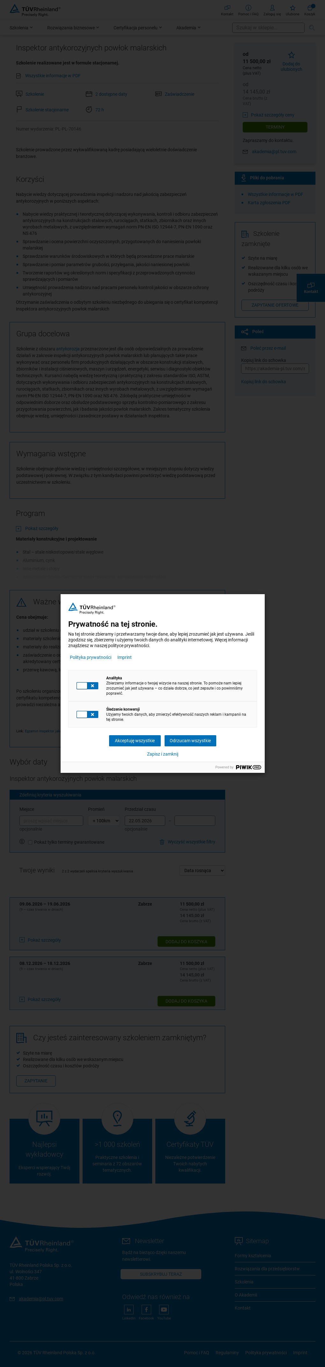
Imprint (124, 657)
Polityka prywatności (90, 657)
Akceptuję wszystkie (135, 740)
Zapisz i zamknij (162, 754)
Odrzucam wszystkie (190, 740)
